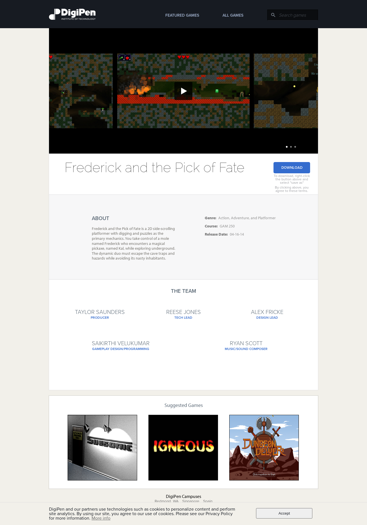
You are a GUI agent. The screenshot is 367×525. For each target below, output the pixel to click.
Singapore (190, 501)
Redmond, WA (167, 501)
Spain (207, 501)
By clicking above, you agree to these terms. (292, 189)
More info (101, 518)
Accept (284, 513)
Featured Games (182, 15)
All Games (233, 15)
